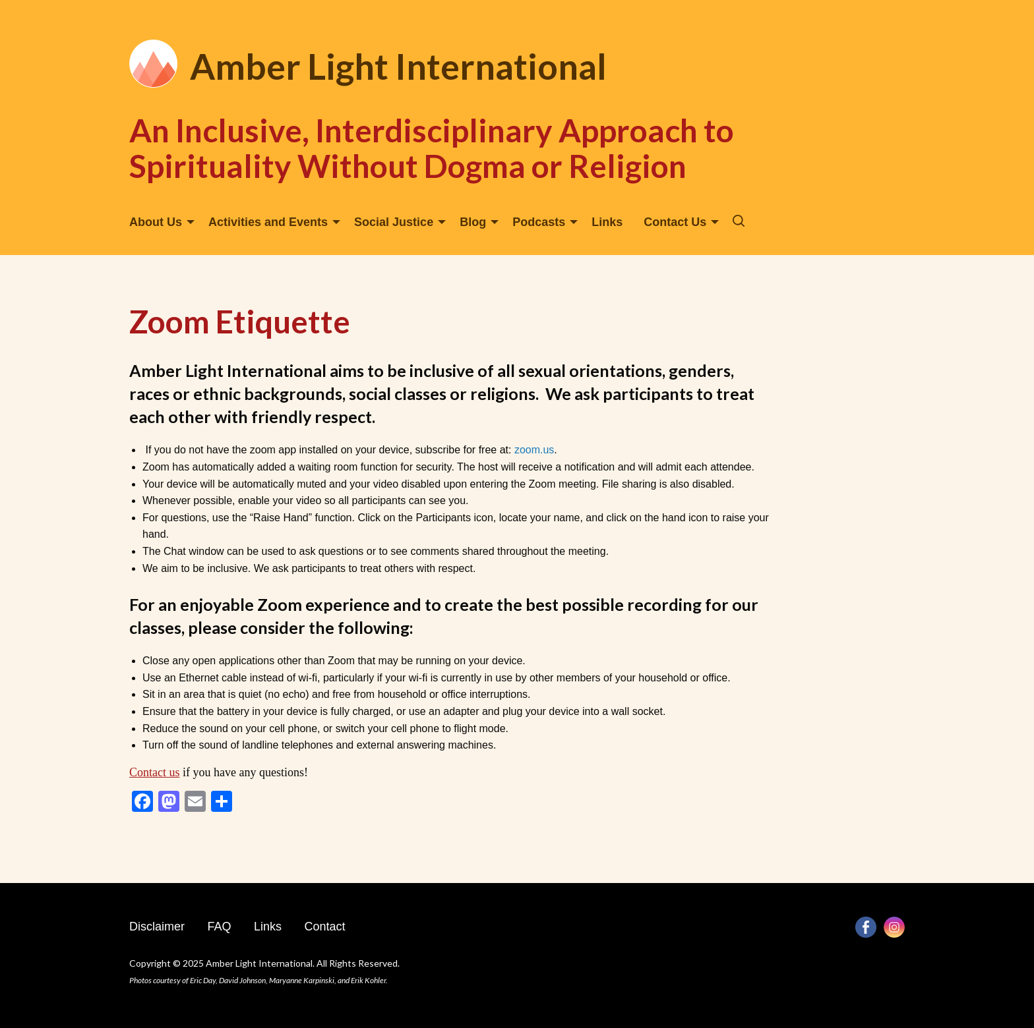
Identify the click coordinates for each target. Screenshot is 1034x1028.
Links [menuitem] (607, 222)
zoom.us (534, 449)
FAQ (219, 926)
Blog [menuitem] (473, 222)
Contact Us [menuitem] (675, 222)
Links (268, 926)
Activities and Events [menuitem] (268, 222)
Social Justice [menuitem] (393, 222)
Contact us (154, 772)
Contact (324, 926)
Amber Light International (398, 66)
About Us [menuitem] (155, 222)
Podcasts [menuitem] (538, 222)
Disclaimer (157, 926)
